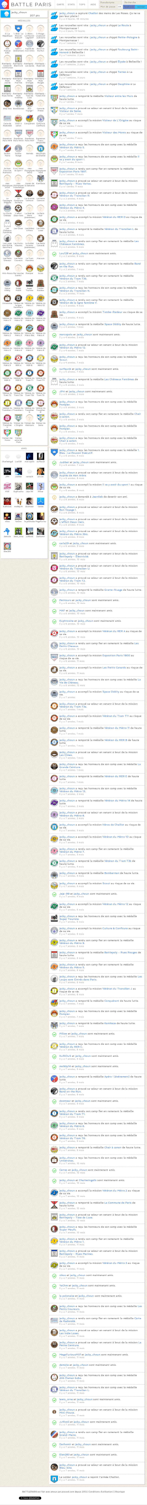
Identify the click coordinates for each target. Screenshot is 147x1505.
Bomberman (111, 873)
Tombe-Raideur (112, 312)
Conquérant (111, 1000)
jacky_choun (19, 12)
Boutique (120, 1492)
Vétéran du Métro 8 (71, 815)
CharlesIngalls (88, 1180)
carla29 (64, 543)
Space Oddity (112, 324)
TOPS (82, 4)
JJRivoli (64, 1421)
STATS (71, 4)
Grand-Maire (67, 1435)
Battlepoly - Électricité (73, 556)
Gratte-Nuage (113, 589)
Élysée (122, 61)
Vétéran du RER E (115, 776)
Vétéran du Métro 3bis (73, 534)
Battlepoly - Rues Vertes (75, 183)
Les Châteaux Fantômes (119, 379)
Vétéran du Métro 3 (114, 1263)
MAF (62, 610)
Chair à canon (67, 440)
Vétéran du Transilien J (117, 988)
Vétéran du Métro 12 (72, 347)
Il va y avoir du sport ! (116, 484)
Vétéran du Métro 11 (117, 728)
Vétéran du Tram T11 (115, 716)
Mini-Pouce (66, 1412)
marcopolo (65, 334)
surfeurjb (65, 369)
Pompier (64, 404)
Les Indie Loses (68, 1333)
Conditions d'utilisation (100, 1492)
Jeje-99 (64, 893)
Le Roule (123, 25)
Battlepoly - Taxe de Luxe (75, 1217)
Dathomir (65, 1444)
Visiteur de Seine (70, 111)
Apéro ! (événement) (117, 1076)
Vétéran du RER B (115, 740)
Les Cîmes (65, 755)
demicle (64, 1364)
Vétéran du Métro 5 (71, 147)
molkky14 (65, 1066)
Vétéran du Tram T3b (72, 278)
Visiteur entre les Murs (118, 96)
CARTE (60, 4)
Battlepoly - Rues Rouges (120, 952)
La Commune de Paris (118, 1202)
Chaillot (93, 13)
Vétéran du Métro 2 (114, 1190)
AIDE (93, 4)
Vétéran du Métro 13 (72, 791)
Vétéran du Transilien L (119, 229)
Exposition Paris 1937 (72, 171)
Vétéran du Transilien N (74, 290)
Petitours (65, 600)
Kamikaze (110, 1023)
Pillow (63, 1033)
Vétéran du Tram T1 (72, 1114)
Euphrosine (66, 620)
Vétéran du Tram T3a (72, 706)
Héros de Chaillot (113, 824)
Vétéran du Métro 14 (117, 800)
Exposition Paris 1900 (116, 655)
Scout (63, 359)
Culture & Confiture (115, 928)
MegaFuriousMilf (70, 1354)
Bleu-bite (65, 1467)
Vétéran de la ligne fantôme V (78, 302)
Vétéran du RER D (114, 217)
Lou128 (64, 253)
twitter (141, 7)
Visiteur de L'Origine (115, 120)
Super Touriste (69, 919)
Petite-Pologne (127, 37)
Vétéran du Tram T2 (72, 580)
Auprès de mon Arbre (72, 475)
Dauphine (124, 84)
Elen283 (64, 1454)
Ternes (122, 72)
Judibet (64, 462)
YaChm (63, 1285)
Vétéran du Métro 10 (115, 836)
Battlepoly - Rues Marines (76, 1253)
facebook (129, 7)
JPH (62, 391)
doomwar (65, 1100)
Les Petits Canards (114, 667)
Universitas (66, 1160)
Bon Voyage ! (67, 509)
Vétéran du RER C (70, 1046)
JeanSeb (97, 496)
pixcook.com (68, 1492)
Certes (63, 1169)
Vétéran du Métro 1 (71, 1241)
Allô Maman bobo (70, 1378)
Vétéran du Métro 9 (71, 943)
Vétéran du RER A (113, 631)
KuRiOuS (65, 1056)
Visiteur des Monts (114, 132)
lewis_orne (66, 1399)
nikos (62, 1275)
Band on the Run (70, 1091)
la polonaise (66, 1295)
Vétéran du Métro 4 (71, 207)
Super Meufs (67, 1229)
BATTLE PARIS (31, 4)
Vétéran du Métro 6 (71, 1126)
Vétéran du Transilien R (74, 195)
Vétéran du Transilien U (74, 568)
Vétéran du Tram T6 (72, 1138)
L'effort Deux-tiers (71, 522)
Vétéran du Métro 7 (71, 851)
